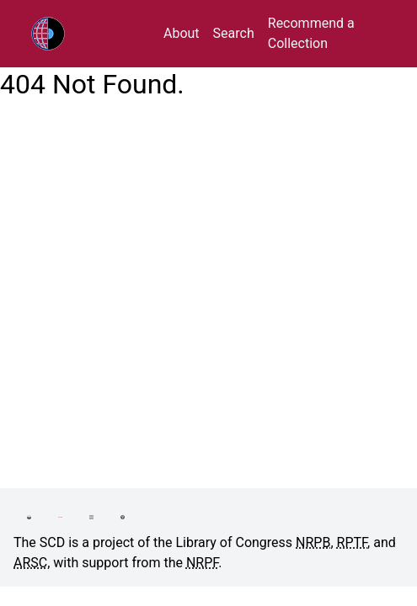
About (181, 33)
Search (233, 33)
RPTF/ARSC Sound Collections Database (83, 34)
